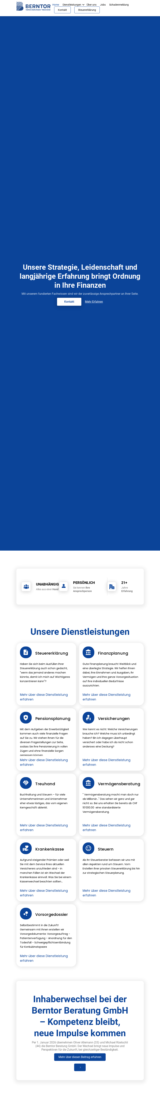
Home (55, 4)
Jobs (103, 4)
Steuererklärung (87, 9)
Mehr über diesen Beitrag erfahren (79, 1057)
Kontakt (62, 9)
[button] (83, 4)
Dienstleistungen (72, 4)
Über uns (91, 4)
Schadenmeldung (119, 4)
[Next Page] (80, 1067)
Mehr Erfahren (94, 301)
